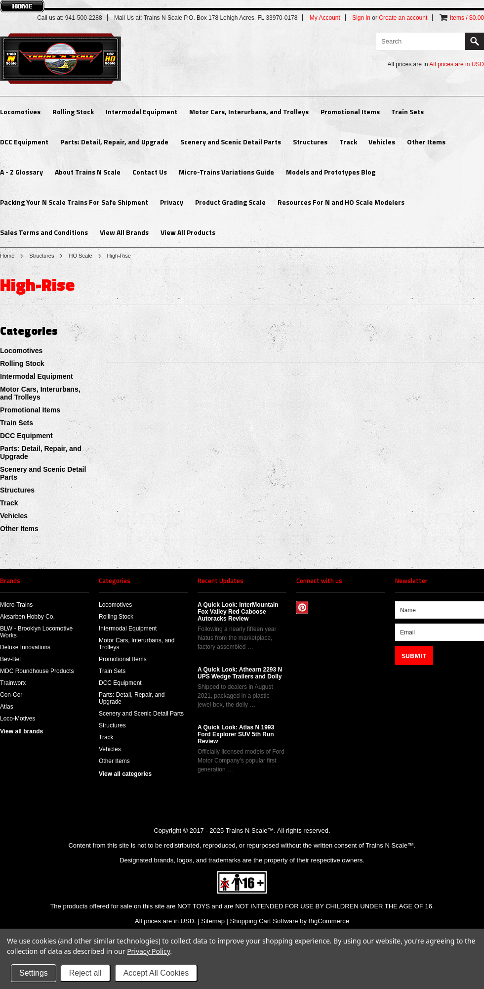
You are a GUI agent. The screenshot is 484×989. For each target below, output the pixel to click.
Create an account (403, 17)
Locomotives (20, 111)
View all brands (21, 731)
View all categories (125, 773)
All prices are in (456, 64)
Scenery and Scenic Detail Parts (230, 141)
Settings (33, 973)
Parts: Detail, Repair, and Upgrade (114, 141)
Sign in (361, 17)
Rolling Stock (73, 111)
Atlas (6, 706)
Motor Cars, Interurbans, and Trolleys (249, 111)
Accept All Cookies (156, 973)
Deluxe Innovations (25, 647)
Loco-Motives (17, 718)
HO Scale (80, 256)
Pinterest (302, 607)
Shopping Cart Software (264, 921)
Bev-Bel (10, 659)
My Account (325, 17)
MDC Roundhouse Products (37, 671)
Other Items (426, 141)
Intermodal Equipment (141, 111)
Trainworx (13, 682)
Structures (310, 141)
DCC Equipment (24, 141)
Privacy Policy (148, 951)
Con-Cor (11, 694)
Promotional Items (350, 111)
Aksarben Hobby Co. (27, 616)
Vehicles (381, 141)
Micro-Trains (16, 604)
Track (348, 141)
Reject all (85, 973)
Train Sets (407, 111)
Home (7, 256)
